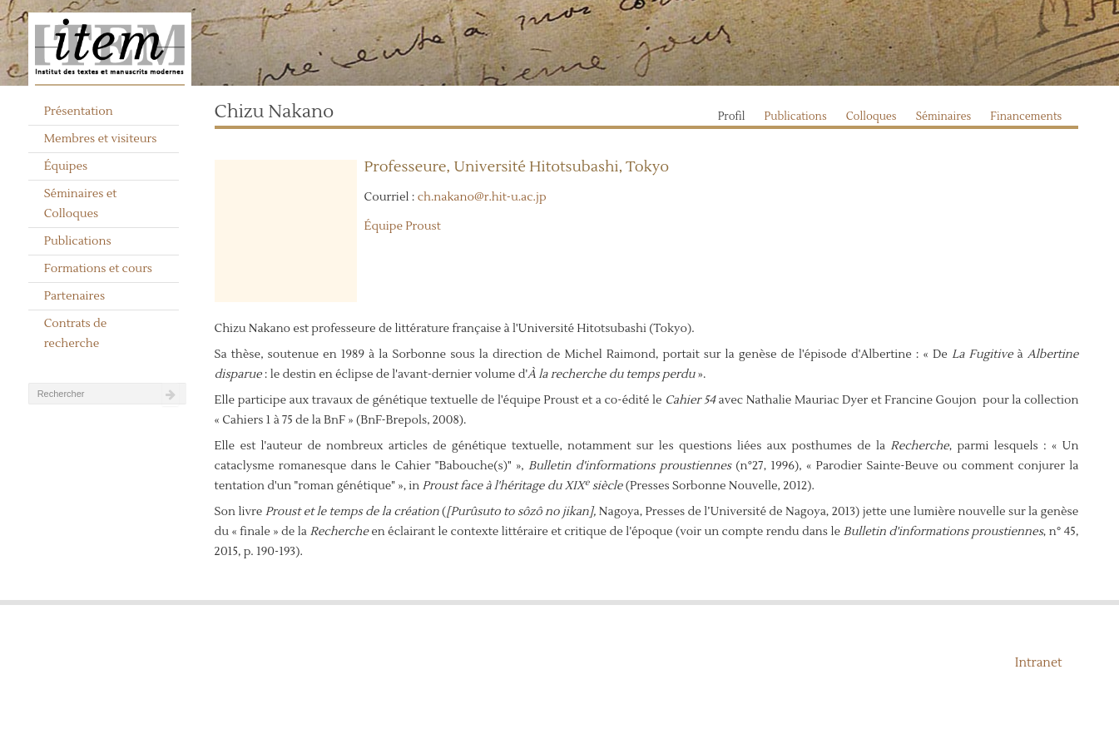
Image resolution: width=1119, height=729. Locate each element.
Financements (1026, 116)
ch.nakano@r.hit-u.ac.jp (482, 197)
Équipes (66, 166)
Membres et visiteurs (100, 138)
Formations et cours (98, 268)
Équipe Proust (402, 226)
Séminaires (944, 116)
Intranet (1038, 663)
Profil (731, 116)
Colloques (871, 116)
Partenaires (75, 296)
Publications (77, 241)
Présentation (78, 111)
